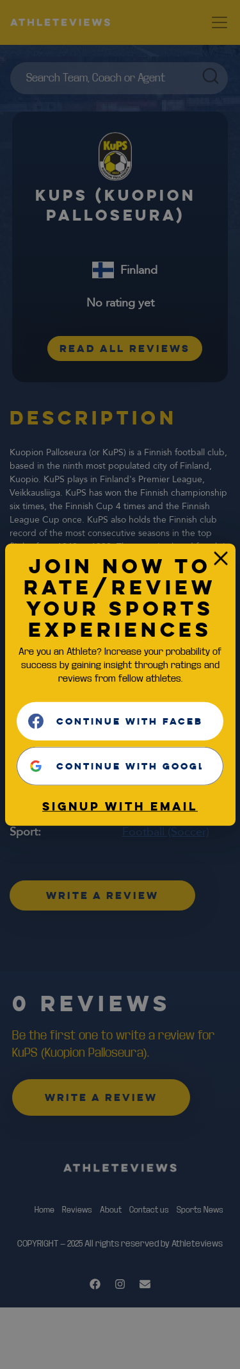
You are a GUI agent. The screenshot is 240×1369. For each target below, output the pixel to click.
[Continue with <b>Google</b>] (120, 766)
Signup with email (120, 806)
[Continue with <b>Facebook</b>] (120, 721)
